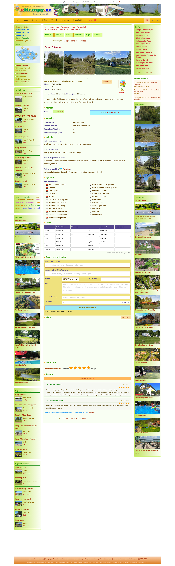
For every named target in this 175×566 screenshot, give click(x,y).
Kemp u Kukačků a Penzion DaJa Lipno (26, 427)
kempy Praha (49, 27)
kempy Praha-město (63, 27)
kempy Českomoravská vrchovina (27, 198)
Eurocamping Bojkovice (144, 63)
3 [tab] (87, 78)
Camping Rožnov (20, 275)
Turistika (66, 169)
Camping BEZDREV (143, 44)
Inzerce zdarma (22, 73)
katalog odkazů (100, 562)
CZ (147, 20)
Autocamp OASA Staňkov (143, 272)
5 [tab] (94, 78)
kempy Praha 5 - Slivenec (75, 40)
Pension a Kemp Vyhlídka (24, 489)
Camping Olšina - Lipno (23, 415)
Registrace (88, 559)
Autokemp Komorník (22, 310)
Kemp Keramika (20, 221)
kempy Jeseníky (22, 197)
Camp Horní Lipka (21, 468)
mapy (109, 562)
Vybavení (59, 35)
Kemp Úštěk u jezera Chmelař (25, 439)
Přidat (139, 73)
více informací (119, 2)
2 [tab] (84, 78)
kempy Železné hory (33, 205)
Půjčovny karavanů (23, 79)
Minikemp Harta (20, 478)
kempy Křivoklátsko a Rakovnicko (27, 201)
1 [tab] (81, 78)
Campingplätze (50, 559)
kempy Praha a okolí (31, 208)
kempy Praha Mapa (51, 30)
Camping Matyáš (21, 181)
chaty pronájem (121, 562)
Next (129, 64)
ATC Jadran (138, 255)
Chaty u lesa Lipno (143, 38)
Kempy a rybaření (22, 30)
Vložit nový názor (87, 379)
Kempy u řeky (21, 35)
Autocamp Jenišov (143, 32)
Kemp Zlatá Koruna (21, 449)
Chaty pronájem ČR (23, 41)
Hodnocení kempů (23, 68)
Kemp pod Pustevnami (23, 499)
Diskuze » (92, 413)
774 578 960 (58, 112)
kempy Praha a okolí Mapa (69, 30)
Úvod (18, 20)
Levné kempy (21, 76)
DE (153, 20)
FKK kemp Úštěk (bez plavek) (25, 257)
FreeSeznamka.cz (22, 82)
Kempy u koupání (22, 32)
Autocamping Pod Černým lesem (146, 56)
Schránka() (77, 20)
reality (63, 562)
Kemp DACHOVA (20, 365)
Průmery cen (21, 71)
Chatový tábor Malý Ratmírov (145, 327)
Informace (65, 20)
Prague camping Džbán (23, 158)
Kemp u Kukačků (142, 47)
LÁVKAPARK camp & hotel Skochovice (24, 169)
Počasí (44, 20)
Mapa (26, 20)
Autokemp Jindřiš (143, 65)
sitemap (96, 559)
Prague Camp (19, 126)
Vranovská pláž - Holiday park (25, 405)
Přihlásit (54, 20)
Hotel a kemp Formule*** (144, 398)
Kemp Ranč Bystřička (22, 383)
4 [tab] (91, 78)
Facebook (60, 559)
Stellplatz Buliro (20, 148)
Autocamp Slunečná (22, 509)
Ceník (68, 35)
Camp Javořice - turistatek (144, 345)
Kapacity (48, 35)
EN (158, 20)
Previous (45, 64)
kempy (18, 208)
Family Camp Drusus (22, 137)
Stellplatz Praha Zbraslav (23, 93)
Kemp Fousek (19, 520)
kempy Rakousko (143, 562)
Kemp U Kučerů (142, 60)
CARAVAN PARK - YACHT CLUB (25, 116)
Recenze (35, 20)
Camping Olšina (142, 49)
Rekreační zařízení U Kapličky (25, 327)
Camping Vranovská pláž (144, 30)
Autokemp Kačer (140, 380)
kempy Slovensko (22, 38)
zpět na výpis (57, 41)
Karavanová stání (22, 27)
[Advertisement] (27, 543)
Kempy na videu (22, 65)
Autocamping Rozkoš (144, 41)
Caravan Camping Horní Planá (25, 292)
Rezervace (78, 35)
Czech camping (39, 559)
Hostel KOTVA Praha (22, 105)
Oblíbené (149, 73)
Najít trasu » (107, 82)
